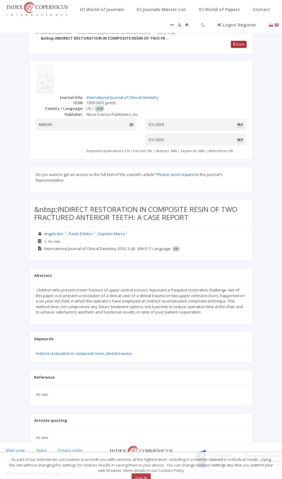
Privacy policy (70, 450)
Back (239, 44)
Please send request (176, 174)
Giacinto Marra (111, 233)
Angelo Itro (53, 233)
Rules (42, 450)
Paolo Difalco (81, 233)
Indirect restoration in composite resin (70, 353)
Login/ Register (236, 25)
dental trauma (118, 353)
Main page (15, 450)
